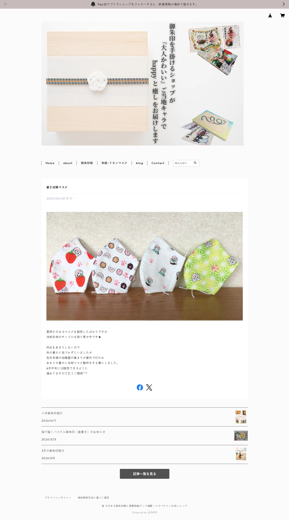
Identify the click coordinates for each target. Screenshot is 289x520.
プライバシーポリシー (58, 497)
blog (139, 163)
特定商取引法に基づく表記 (94, 497)
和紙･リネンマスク (114, 163)
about (67, 163)
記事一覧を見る (144, 474)
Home (50, 163)
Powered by (144, 512)
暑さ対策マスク (57, 187)
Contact (157, 163)
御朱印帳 (87, 163)
